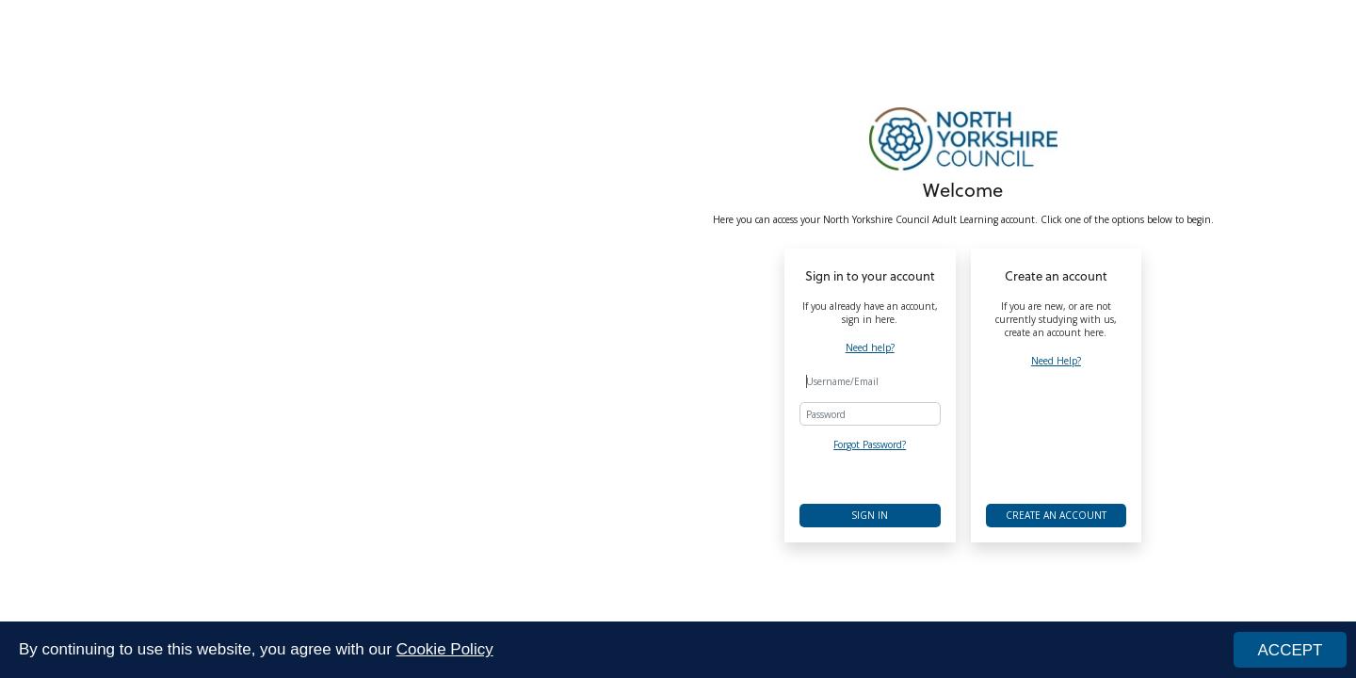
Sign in (869, 515)
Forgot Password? (869, 444)
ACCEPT (1290, 650)
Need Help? (1056, 360)
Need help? (870, 347)
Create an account (1056, 515)
